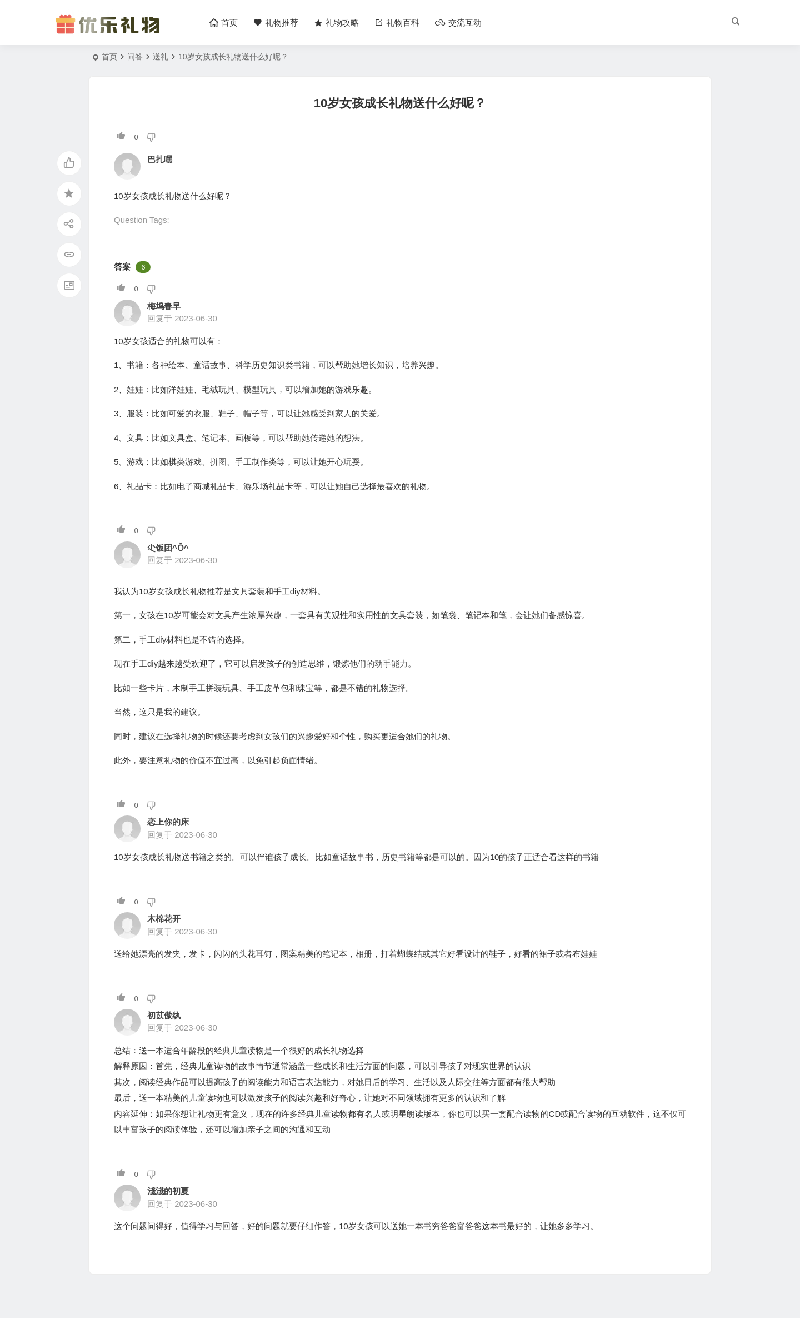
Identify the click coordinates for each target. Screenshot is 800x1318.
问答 (135, 56)
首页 (109, 56)
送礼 (160, 56)
